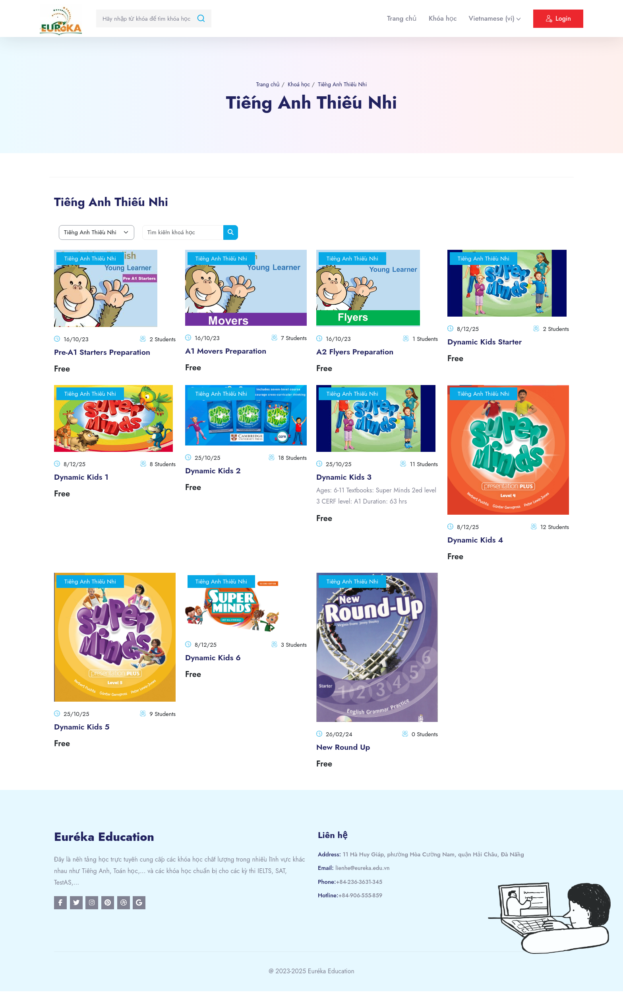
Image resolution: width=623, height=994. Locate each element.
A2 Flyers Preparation (359, 351)
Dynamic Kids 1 (84, 477)
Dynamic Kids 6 (216, 657)
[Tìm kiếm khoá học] (183, 233)
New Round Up (346, 747)
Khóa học (443, 18)
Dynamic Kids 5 (85, 726)
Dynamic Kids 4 (478, 539)
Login (558, 19)
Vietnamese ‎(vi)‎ (491, 18)
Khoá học (298, 84)
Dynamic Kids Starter (488, 341)
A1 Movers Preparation (230, 350)
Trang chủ (402, 18)
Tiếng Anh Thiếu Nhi (344, 84)
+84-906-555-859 (362, 896)
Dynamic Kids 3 (347, 477)
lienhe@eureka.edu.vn (365, 868)
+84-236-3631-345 (361, 882)
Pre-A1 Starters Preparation (107, 352)
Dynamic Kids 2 (216, 470)
